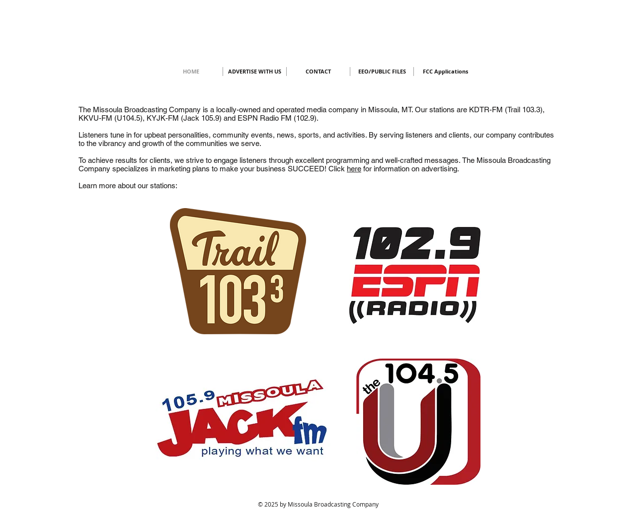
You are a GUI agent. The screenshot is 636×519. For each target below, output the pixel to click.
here (354, 168)
